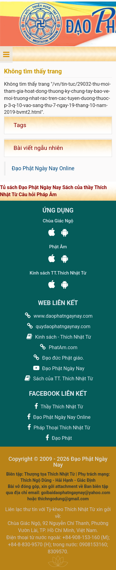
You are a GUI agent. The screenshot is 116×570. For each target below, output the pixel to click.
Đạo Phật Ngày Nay (58, 368)
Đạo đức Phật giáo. (58, 357)
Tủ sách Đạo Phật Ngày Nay (31, 187)
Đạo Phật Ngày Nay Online (43, 168)
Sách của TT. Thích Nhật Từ (58, 378)
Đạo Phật (58, 438)
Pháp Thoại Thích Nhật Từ (58, 427)
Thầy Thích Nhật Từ (58, 406)
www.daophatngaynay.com (58, 315)
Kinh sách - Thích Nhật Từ (58, 336)
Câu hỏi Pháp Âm (38, 194)
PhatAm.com (57, 347)
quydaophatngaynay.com (58, 326)
